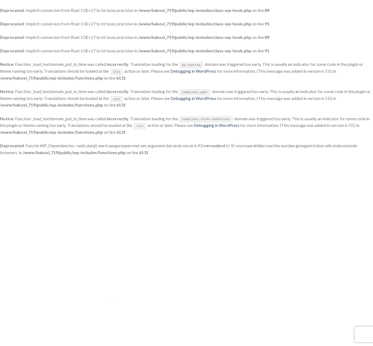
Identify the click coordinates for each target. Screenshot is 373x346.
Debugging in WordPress (193, 70)
